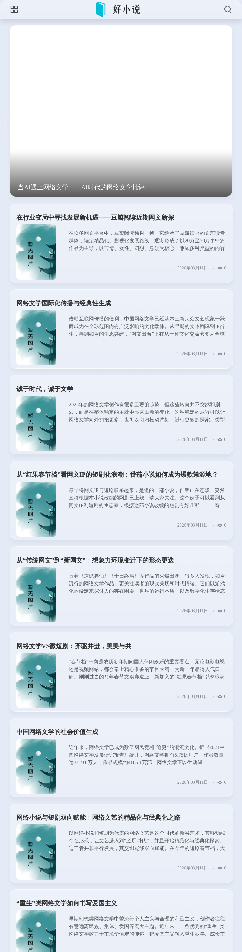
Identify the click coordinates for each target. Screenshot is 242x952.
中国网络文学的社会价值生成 (57, 731)
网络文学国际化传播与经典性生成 (63, 303)
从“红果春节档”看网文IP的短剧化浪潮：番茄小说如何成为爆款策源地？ (117, 474)
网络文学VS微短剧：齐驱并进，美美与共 (74, 646)
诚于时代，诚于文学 (44, 388)
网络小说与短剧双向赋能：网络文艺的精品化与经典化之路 (98, 817)
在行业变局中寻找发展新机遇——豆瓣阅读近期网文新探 (95, 217)
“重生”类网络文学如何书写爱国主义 (66, 903)
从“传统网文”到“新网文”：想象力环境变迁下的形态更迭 (95, 560)
